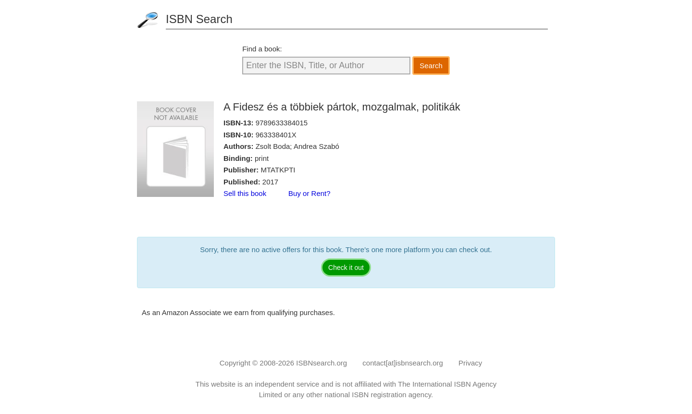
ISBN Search (199, 18)
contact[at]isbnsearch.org (402, 363)
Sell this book (244, 193)
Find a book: (262, 49)
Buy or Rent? (309, 193)
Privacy (470, 363)
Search (431, 65)
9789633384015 (282, 123)
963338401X (276, 135)
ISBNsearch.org (321, 363)
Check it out (346, 267)
